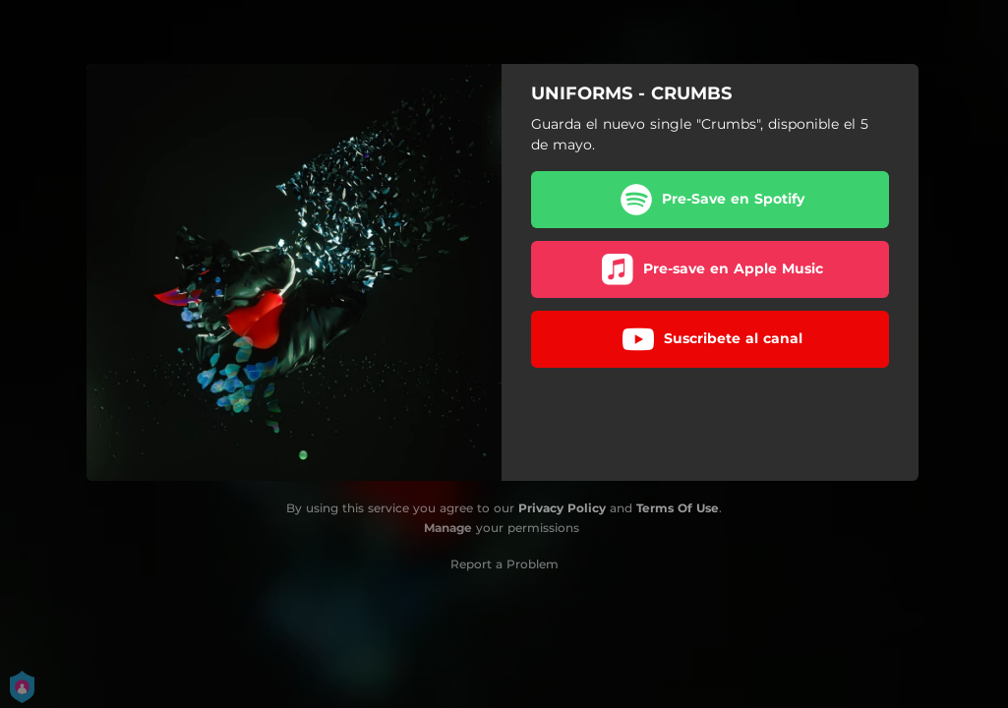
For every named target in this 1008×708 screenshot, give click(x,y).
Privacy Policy (562, 508)
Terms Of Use (677, 508)
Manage (448, 527)
